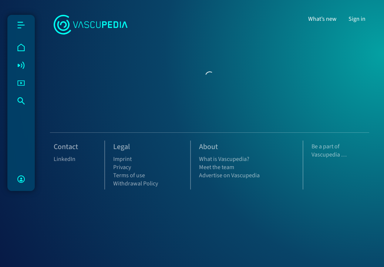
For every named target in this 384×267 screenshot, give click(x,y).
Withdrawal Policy (135, 183)
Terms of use (129, 175)
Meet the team (216, 167)
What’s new (322, 19)
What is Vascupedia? (224, 159)
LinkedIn (64, 159)
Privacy (122, 167)
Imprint (122, 159)
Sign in (357, 19)
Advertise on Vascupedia (229, 175)
